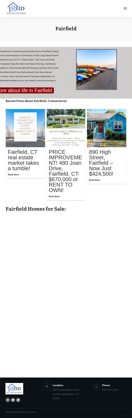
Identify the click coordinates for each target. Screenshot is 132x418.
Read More (13, 174)
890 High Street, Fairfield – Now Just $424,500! (101, 163)
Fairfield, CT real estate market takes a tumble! (23, 160)
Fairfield (66, 28)
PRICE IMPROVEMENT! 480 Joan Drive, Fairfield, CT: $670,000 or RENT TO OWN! (65, 171)
